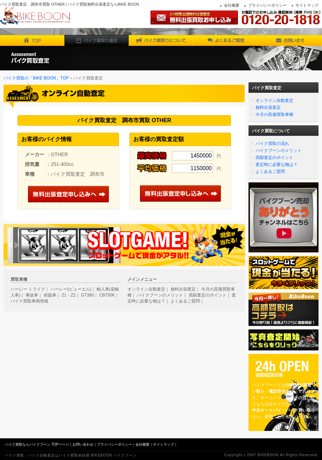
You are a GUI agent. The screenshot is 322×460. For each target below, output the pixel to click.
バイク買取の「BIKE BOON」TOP (36, 78)
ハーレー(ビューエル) (71, 289)
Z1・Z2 (69, 295)
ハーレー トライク (27, 289)
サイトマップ (306, 5)
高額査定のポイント (274, 157)
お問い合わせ (82, 444)
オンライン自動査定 (274, 100)
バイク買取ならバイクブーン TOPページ (37, 444)
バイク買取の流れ (272, 143)
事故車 (32, 295)
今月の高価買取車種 (274, 114)
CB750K (107, 295)
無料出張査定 (268, 107)
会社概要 (231, 5)
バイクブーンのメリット (278, 150)
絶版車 (50, 295)
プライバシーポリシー (267, 5)
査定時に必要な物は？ (276, 164)
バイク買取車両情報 (29, 301)
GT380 (87, 295)
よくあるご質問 (270, 171)
